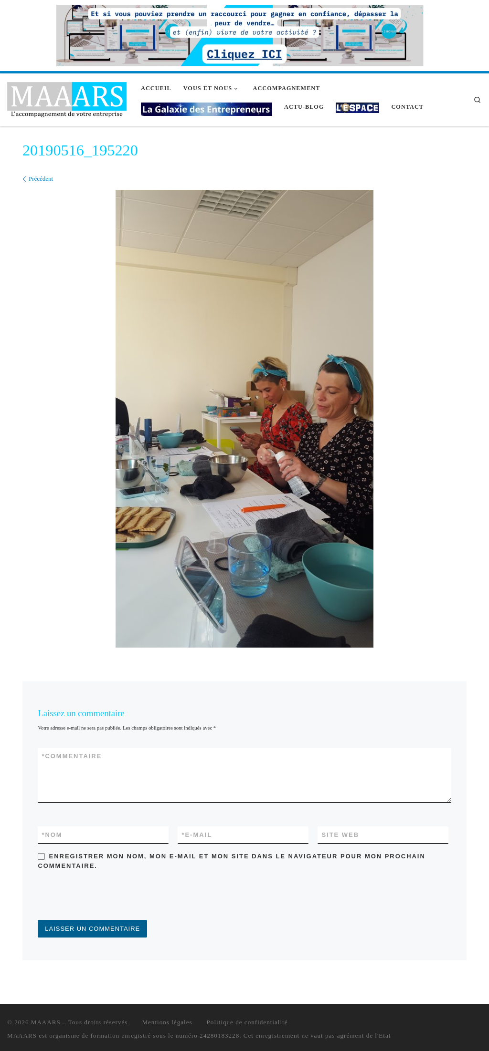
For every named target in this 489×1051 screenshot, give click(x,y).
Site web (340, 834)
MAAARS (46, 1022)
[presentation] (110, 896)
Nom (52, 834)
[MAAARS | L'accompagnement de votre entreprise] (67, 98)
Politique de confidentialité (247, 1022)
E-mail (196, 834)
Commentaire (72, 756)
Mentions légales (167, 1022)
